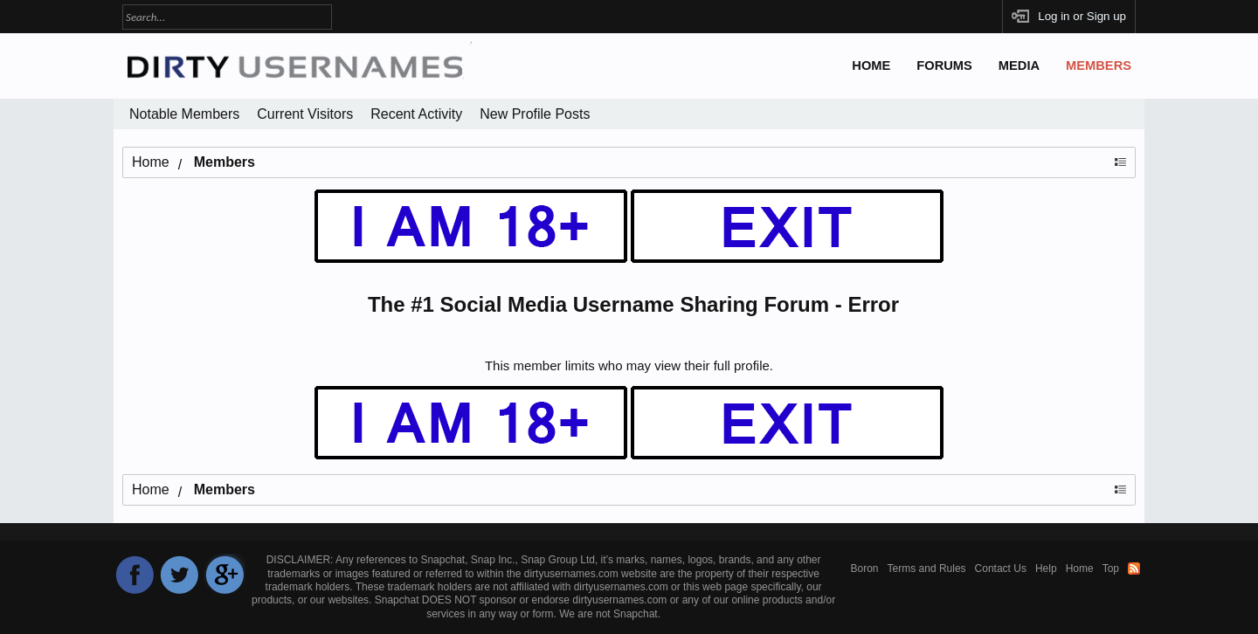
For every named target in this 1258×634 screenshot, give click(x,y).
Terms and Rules (927, 568)
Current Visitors (305, 114)
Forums (944, 65)
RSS (1134, 568)
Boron (865, 568)
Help (1046, 568)
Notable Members (184, 114)
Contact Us (1000, 568)
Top (1110, 568)
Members (1098, 65)
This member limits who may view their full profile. (629, 365)
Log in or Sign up (1082, 16)
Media (1019, 65)
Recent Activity (416, 114)
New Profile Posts (535, 114)
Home (871, 65)
